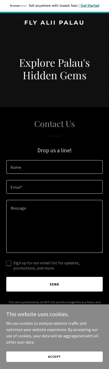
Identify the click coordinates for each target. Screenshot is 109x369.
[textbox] (54, 167)
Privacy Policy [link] (85, 302)
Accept (54, 357)
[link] (54, 23)
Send (54, 284)
